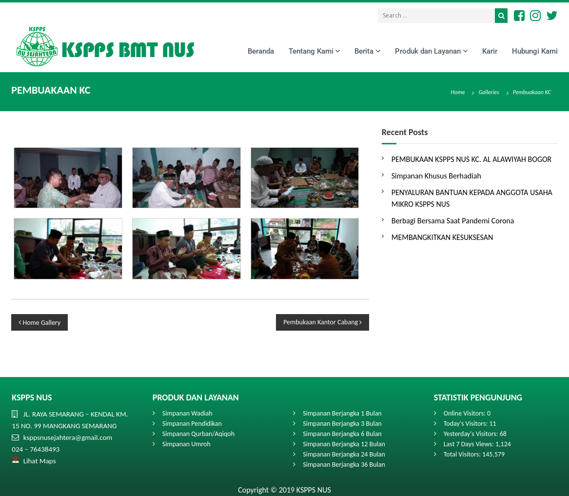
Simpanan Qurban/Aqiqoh (198, 434)
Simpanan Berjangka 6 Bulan (342, 434)
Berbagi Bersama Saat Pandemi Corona (453, 220)
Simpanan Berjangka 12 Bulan (344, 444)
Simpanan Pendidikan (192, 423)
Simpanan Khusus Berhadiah (436, 175)
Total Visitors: (463, 454)
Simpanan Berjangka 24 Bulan (344, 454)
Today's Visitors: (467, 423)
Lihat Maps (39, 460)
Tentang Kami (311, 51)
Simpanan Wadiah (187, 413)
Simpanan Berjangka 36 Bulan (344, 464)
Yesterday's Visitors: (472, 434)
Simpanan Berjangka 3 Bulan (342, 423)
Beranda (261, 51)
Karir (489, 51)
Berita (363, 51)
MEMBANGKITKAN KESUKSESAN (442, 237)
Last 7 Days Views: (469, 444)
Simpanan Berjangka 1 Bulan (342, 413)
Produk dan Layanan (428, 51)
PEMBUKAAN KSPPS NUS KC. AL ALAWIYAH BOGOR (472, 159)
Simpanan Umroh (186, 444)
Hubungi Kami (535, 51)
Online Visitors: (465, 413)
